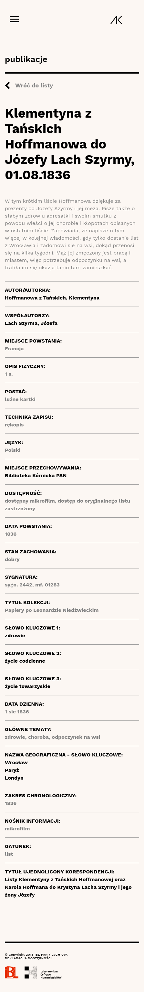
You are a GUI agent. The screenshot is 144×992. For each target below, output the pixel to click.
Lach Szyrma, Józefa (31, 323)
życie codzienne (25, 661)
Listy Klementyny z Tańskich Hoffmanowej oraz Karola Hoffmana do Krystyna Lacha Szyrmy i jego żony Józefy (68, 887)
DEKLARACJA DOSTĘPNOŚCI (28, 958)
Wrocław (16, 762)
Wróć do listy (34, 85)
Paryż (12, 770)
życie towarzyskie (27, 686)
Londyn (14, 778)
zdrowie (15, 635)
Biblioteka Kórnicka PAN (36, 475)
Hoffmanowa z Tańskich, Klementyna (52, 298)
